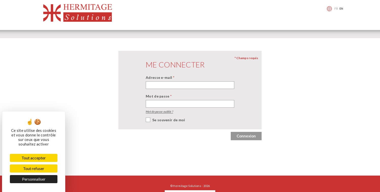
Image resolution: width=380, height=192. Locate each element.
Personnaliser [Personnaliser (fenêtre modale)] (34, 179)
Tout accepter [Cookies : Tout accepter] (34, 157)
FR (336, 8)
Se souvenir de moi (168, 120)
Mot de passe (159, 96)
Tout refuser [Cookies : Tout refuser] (33, 168)
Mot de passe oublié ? (159, 111)
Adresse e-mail (160, 77)
